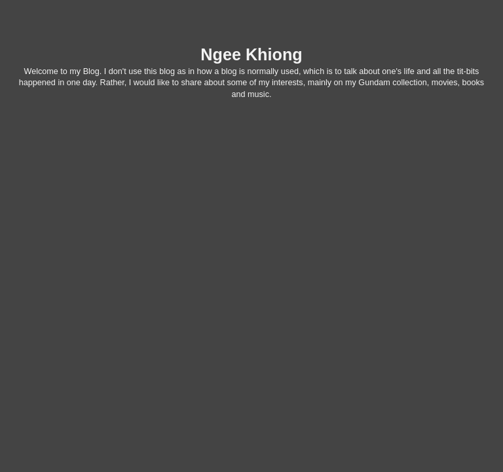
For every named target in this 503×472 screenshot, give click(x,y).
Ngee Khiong (251, 54)
